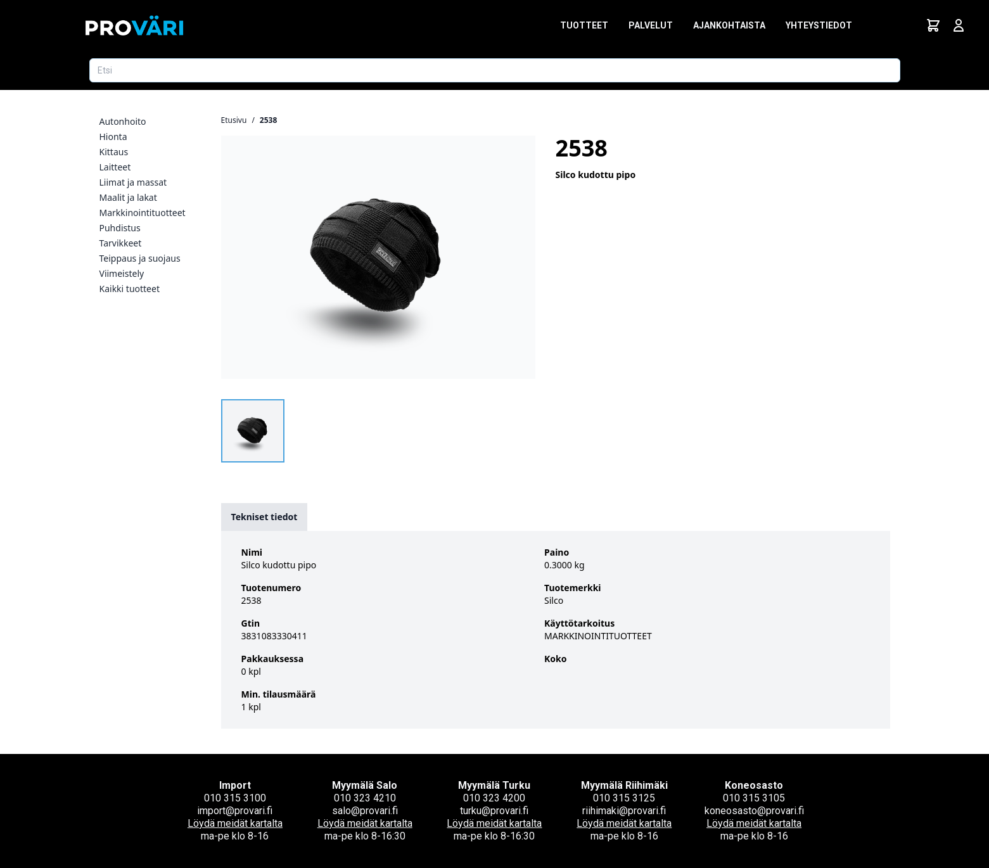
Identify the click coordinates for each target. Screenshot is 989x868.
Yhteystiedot (819, 25)
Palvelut (650, 25)
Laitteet (115, 167)
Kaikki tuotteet (129, 289)
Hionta (113, 137)
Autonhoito (122, 121)
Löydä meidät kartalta (235, 823)
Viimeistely (121, 273)
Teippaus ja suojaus (140, 258)
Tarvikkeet (120, 243)
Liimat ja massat (133, 182)
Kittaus (114, 152)
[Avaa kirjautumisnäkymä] (958, 25)
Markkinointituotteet (142, 213)
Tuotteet (584, 25)
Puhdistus (120, 228)
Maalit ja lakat (128, 197)
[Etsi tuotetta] (494, 70)
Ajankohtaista (729, 25)
